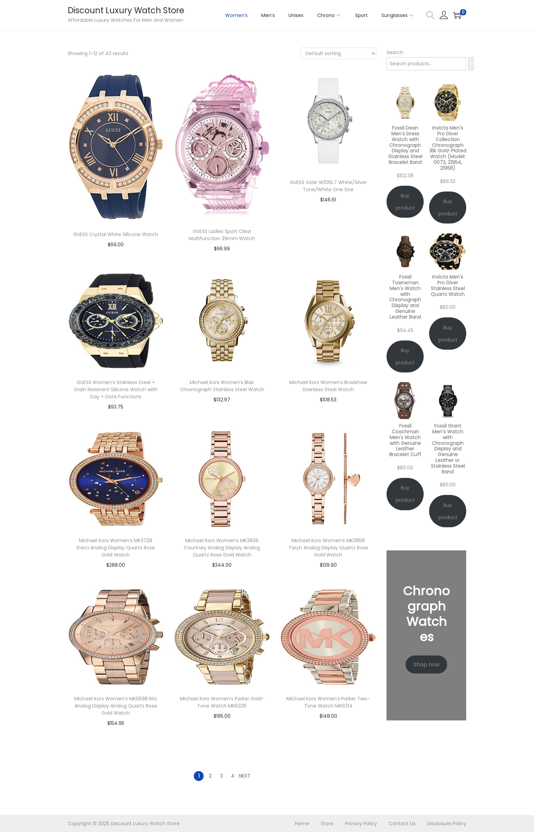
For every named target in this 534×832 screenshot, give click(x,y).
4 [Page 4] (232, 775)
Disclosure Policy (446, 823)
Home (302, 823)
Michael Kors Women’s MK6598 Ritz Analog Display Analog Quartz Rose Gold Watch (115, 705)
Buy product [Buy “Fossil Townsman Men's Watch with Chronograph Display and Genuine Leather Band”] (405, 356)
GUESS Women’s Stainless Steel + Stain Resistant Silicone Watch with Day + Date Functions (115, 389)
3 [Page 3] (221, 775)
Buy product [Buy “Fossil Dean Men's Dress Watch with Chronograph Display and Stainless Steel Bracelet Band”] (405, 201)
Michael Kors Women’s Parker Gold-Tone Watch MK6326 (222, 702)
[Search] (471, 63)
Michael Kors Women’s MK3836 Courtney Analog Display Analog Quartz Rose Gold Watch (222, 547)
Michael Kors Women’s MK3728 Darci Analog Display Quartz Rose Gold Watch (116, 547)
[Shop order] (338, 53)
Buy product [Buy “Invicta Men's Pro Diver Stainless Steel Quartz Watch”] (447, 333)
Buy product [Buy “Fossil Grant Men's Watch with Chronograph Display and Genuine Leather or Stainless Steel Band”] (447, 511)
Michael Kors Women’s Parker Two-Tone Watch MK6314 (328, 702)
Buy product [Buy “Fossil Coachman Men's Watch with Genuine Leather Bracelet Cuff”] (405, 493)
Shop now (426, 664)
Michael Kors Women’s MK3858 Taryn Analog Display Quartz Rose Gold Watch (328, 547)
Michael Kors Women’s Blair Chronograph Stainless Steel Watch (222, 386)
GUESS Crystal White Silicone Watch (115, 234)
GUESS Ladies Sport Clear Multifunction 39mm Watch (222, 235)
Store (327, 823)
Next (244, 775)
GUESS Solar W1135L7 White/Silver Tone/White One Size (328, 186)
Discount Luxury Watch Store (126, 10)
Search (395, 52)
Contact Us (402, 823)
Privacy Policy (361, 823)
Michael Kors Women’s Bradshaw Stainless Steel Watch (328, 386)
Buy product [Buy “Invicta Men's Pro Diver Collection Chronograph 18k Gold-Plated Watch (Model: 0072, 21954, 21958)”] (447, 207)
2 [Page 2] (210, 775)
